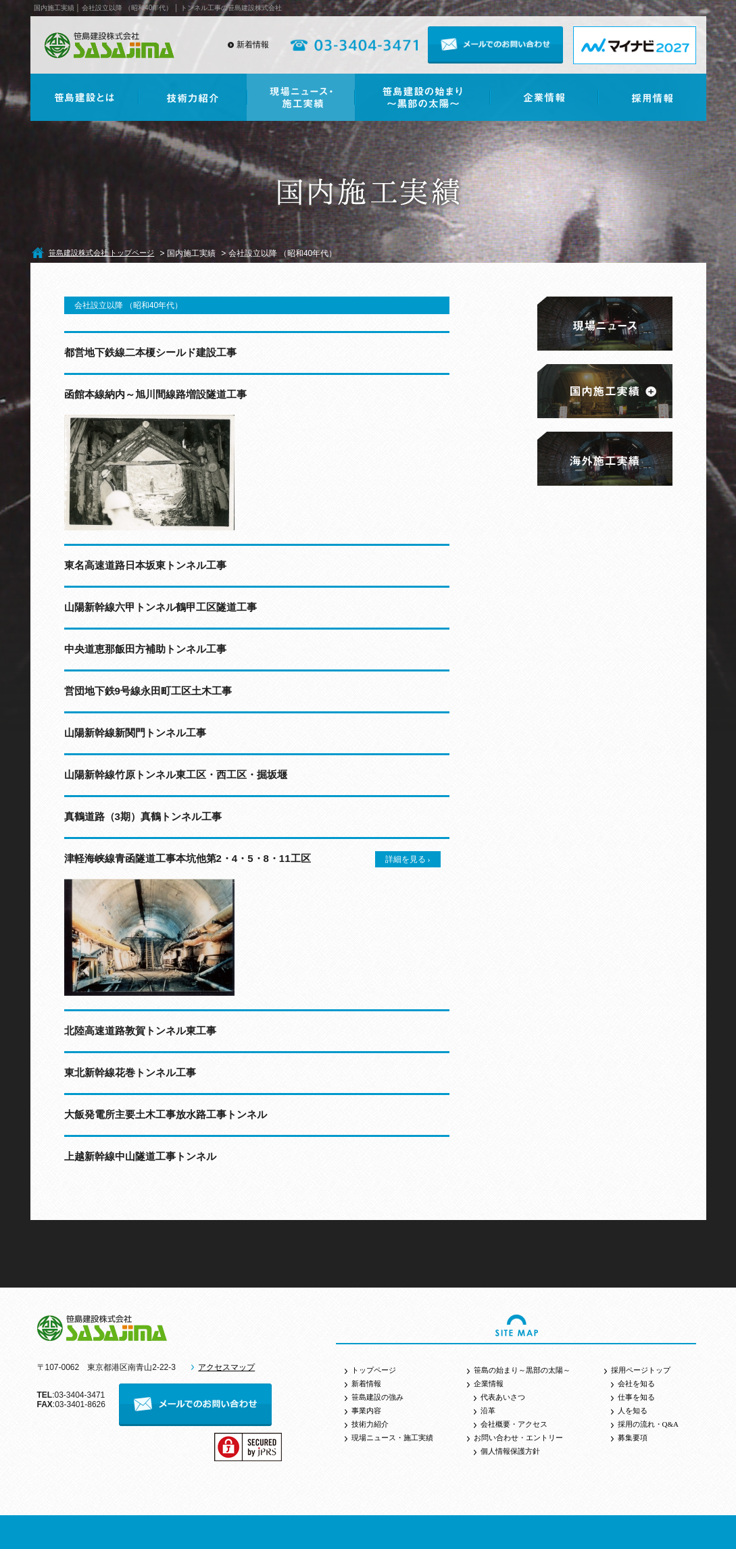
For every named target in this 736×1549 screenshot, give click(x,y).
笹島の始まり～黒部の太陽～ (522, 1370)
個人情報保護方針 (510, 1451)
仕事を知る (636, 1397)
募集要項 (632, 1437)
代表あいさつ (503, 1397)
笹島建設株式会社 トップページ (102, 253)
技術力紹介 (370, 1424)
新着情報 (253, 44)
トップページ (373, 1370)
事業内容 (366, 1410)
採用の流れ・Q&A (648, 1424)
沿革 (488, 1410)
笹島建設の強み (377, 1397)
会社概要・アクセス (514, 1424)
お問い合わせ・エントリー (518, 1437)
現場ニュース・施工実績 (392, 1437)
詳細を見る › (408, 859)
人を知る (632, 1410)
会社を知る (636, 1383)
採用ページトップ (640, 1370)
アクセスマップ (226, 1367)
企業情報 (489, 1383)
